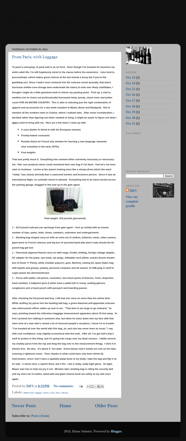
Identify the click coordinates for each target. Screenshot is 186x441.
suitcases (64, 393)
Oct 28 (130, 106)
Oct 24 (130, 83)
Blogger (116, 431)
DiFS (133, 190)
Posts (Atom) (40, 416)
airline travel (28, 393)
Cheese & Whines (37, 21)
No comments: (64, 386)
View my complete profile (132, 201)
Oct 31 (130, 123)
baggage (38, 393)
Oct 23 (130, 77)
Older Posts (106, 405)
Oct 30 (130, 118)
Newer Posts (24, 405)
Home (65, 405)
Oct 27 (130, 100)
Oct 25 (130, 89)
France (46, 393)
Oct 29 (130, 112)
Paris (58, 393)
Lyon (52, 393)
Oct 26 (130, 95)
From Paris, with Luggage (34, 57)
